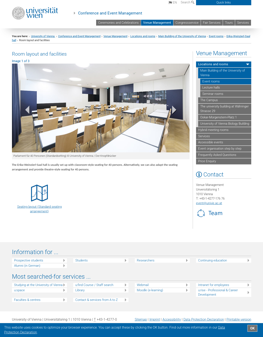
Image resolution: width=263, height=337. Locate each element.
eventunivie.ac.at (209, 203)
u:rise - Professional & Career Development (218, 292)
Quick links (223, 2)
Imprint (154, 319)
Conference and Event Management (110, 13)
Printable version (238, 319)
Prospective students (28, 260)
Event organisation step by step (219, 148)
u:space (19, 290)
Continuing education (212, 260)
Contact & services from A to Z (96, 300)
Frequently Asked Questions (217, 155)
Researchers (145, 260)
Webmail (143, 285)
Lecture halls (211, 87)
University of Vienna (43, 36)
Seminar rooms (212, 94)
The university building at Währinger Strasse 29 (224, 108)
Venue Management (157, 23)
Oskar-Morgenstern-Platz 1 (218, 117)
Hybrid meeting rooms (213, 130)
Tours (229, 23)
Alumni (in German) (27, 266)
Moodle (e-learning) (150, 290)
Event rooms (216, 36)
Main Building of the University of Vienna (182, 36)
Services (243, 23)
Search (187, 2)
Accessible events (210, 142)
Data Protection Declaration (203, 319)
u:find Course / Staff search (94, 285)
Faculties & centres (27, 300)
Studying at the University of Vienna (38, 285)
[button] (25, 110)
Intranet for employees (213, 285)
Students (81, 260)
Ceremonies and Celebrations (118, 23)
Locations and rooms (142, 36)
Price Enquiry (207, 161)
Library (80, 290)
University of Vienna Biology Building (224, 123)
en (173, 2)
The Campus (209, 100)
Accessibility (171, 319)
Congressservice (187, 23)
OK (252, 328)
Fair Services (212, 23)
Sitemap (141, 319)
